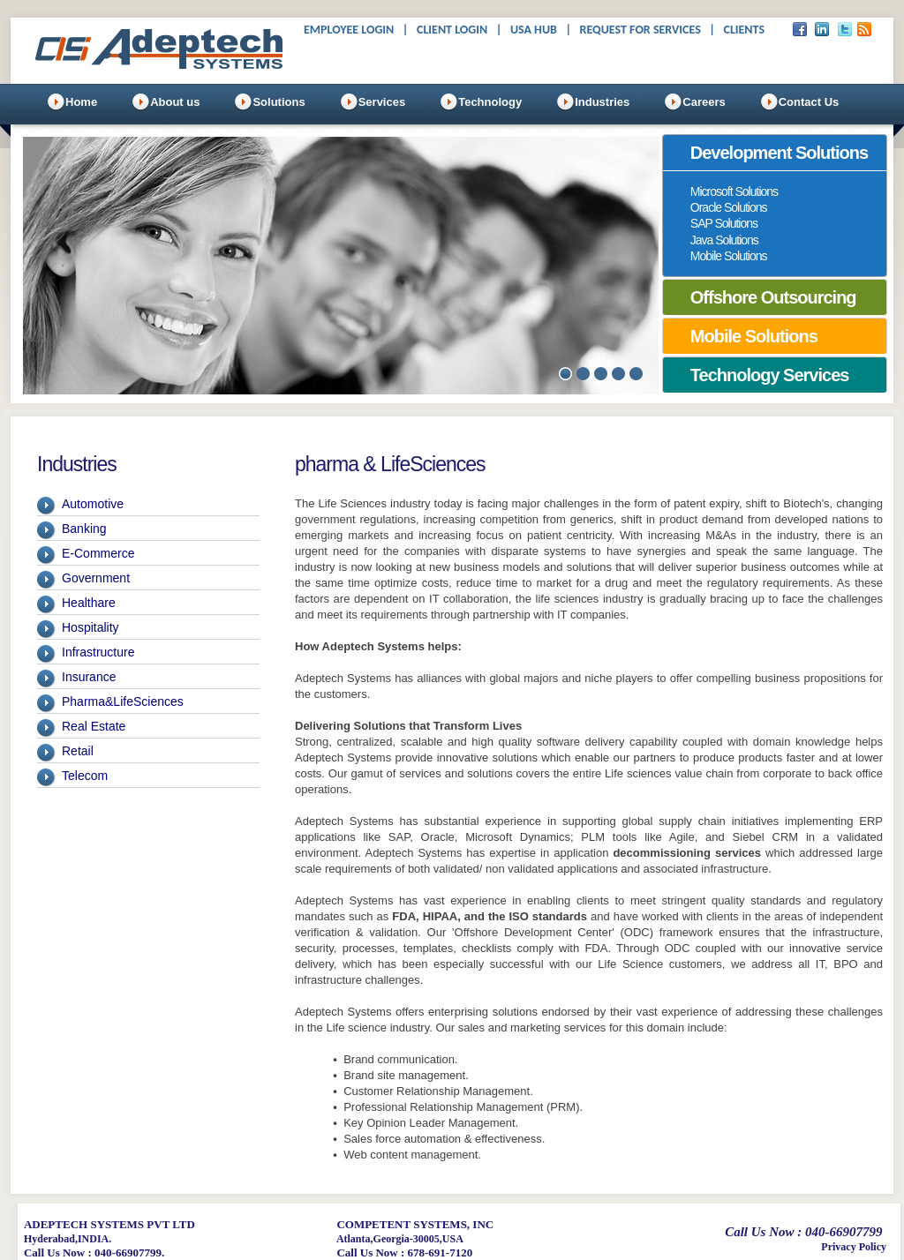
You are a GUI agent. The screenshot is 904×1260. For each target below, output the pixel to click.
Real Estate (93, 726)
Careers (703, 102)
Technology (490, 102)
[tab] (774, 152)
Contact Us (809, 102)
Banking (84, 528)
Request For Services (640, 29)
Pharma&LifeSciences (123, 701)
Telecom (85, 776)
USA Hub (533, 29)
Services (382, 102)
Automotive (93, 504)
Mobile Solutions (728, 256)
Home (81, 102)
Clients (744, 29)
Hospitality (90, 627)
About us (175, 102)
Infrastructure (98, 652)
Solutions (278, 102)
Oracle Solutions (728, 207)
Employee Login (349, 29)
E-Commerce (98, 553)
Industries (602, 102)
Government (96, 578)
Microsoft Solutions (734, 191)
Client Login (452, 29)
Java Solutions (724, 240)
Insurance (89, 677)
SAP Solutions (723, 223)
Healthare (89, 603)
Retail (78, 751)
